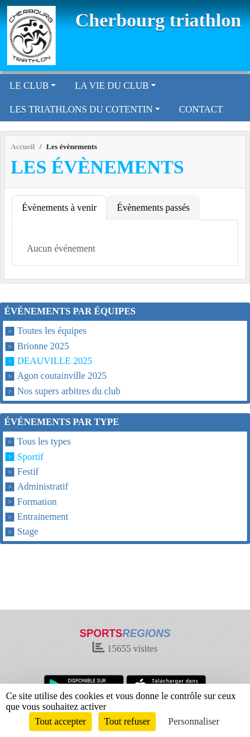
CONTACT (201, 109)
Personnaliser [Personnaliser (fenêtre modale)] (193, 721)
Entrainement (42, 516)
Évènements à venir (59, 207)
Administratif (42, 487)
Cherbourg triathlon (158, 20)
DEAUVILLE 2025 (54, 361)
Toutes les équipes (51, 331)
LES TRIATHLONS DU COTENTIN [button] (81, 109)
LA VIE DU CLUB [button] (112, 86)
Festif (28, 471)
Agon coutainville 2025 (62, 376)
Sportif (30, 457)
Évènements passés (153, 207)
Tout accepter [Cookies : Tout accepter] (60, 721)
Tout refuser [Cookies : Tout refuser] (127, 721)
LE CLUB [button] (29, 86)
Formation (37, 502)
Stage (28, 531)
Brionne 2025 (43, 346)
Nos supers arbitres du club (68, 391)
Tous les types (43, 442)
